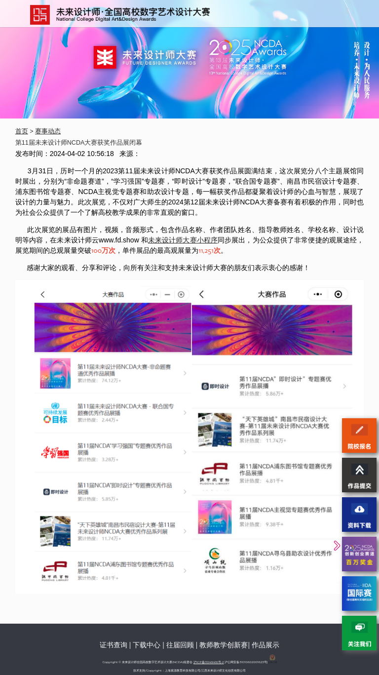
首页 (21, 131)
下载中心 (146, 644)
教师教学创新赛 (223, 644)
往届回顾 (180, 644)
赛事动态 (48, 131)
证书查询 (113, 644)
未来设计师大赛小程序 (183, 240)
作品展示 (265, 644)
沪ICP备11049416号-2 (208, 662)
